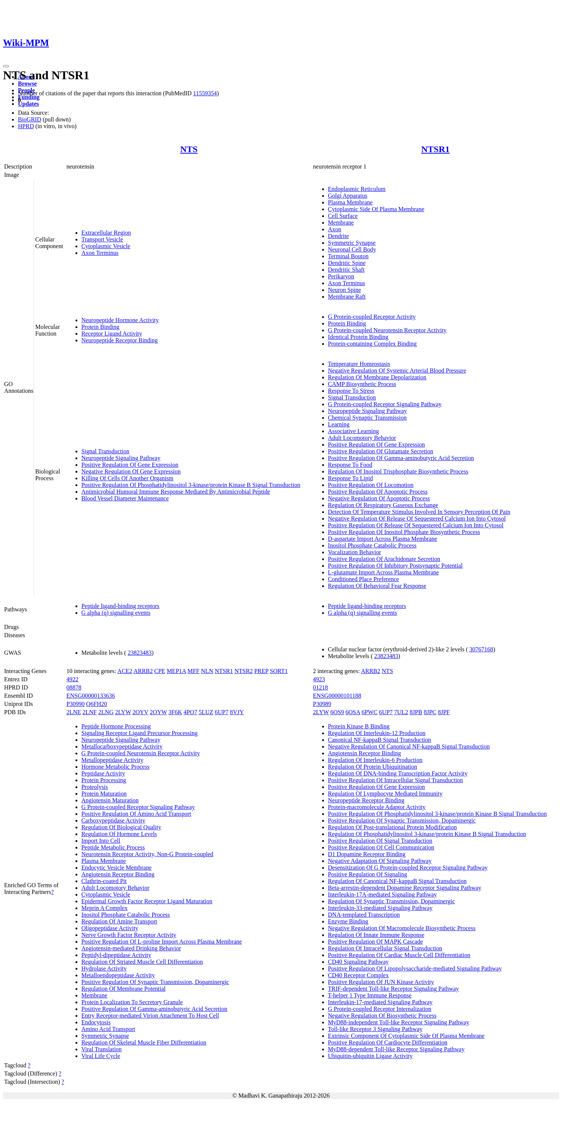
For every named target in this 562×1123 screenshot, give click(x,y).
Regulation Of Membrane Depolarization (377, 377)
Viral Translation (101, 1049)
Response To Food (350, 465)
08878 (74, 687)
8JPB (416, 712)
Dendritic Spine (347, 263)
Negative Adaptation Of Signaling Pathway (380, 861)
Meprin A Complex (104, 908)
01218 (320, 687)
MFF (194, 671)
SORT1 (279, 671)
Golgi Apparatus (347, 195)
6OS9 (337, 712)
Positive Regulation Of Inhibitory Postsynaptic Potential (395, 565)
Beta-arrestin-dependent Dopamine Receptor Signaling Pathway (405, 888)
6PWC (370, 712)
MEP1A (176, 671)
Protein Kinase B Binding (359, 726)
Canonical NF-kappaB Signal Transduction (379, 740)
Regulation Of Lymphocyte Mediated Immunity (385, 793)
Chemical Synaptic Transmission (367, 417)
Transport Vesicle (102, 239)
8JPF (444, 712)
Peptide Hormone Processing (116, 726)
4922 (72, 679)
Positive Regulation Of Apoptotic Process (378, 491)
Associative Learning (353, 431)
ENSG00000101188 (337, 695)
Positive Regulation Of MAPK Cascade (375, 941)
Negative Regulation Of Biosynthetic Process (382, 1015)
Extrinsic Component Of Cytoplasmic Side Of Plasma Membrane (406, 1036)
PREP (261, 671)
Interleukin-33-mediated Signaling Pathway (380, 908)
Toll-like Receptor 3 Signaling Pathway (375, 1029)
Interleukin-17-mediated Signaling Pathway (380, 1002)
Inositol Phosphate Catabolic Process (372, 545)
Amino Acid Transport (108, 1029)
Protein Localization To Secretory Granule (132, 1002)
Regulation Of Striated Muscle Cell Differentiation (142, 962)
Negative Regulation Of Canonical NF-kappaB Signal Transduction (409, 746)
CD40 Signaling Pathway (358, 962)
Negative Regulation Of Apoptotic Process (379, 498)
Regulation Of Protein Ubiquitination (372, 766)
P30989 (322, 704)
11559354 (205, 93)
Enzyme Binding (348, 921)
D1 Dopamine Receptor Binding (367, 854)
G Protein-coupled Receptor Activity (372, 317)
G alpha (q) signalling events (116, 613)
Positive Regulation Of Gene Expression (130, 465)
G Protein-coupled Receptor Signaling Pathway (385, 404)
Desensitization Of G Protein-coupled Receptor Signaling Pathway (408, 867)
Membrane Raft (347, 296)
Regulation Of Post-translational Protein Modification (392, 827)
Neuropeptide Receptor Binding (119, 340)
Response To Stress (351, 391)
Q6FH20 (96, 704)
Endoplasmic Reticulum (357, 189)
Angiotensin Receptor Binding (118, 874)
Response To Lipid (350, 478)
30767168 (481, 649)
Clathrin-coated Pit (104, 881)
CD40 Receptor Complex (358, 975)
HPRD (26, 126)
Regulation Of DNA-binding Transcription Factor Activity (398, 773)
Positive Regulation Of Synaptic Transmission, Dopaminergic (155, 982)
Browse (27, 83)
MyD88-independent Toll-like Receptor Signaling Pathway (398, 1022)
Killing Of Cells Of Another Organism (127, 478)
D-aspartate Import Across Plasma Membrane (382, 539)
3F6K (175, 712)
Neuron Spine (344, 290)
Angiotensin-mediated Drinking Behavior (131, 948)
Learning (339, 424)
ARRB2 (143, 671)
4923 (319, 679)
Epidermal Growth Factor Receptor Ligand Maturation (147, 901)
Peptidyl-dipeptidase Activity (116, 955)
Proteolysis (94, 787)
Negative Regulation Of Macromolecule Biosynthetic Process (402, 928)
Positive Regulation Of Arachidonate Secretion (384, 559)
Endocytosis (96, 1022)
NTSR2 (244, 671)
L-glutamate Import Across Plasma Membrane (383, 572)
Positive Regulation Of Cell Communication (381, 847)
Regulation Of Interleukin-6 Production (375, 760)
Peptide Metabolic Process (113, 847)
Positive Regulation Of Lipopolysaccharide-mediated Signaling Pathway (415, 968)
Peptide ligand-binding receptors (120, 606)
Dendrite (338, 236)
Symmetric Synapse (352, 243)
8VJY (237, 712)
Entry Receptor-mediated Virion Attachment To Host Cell (150, 1015)
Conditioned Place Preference (363, 579)
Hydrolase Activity (104, 968)
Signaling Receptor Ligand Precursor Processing (139, 733)
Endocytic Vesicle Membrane (116, 867)
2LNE (74, 712)
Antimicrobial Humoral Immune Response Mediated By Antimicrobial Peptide (175, 491)
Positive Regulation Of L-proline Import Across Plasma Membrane (161, 941)
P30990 (76, 704)
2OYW (158, 712)
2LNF (90, 712)
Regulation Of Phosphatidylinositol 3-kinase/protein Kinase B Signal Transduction (427, 834)
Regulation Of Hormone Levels (119, 834)
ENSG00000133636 (91, 695)
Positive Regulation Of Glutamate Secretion (380, 451)
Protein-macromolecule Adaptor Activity (377, 807)
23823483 (140, 653)
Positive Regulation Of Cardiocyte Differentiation (388, 1042)
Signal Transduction (105, 451)
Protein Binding (100, 327)
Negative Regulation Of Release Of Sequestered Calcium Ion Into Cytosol (417, 518)
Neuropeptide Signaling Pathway (121, 458)
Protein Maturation (104, 793)
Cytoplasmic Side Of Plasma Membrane (376, 209)
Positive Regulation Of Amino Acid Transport (136, 814)
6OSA (353, 712)
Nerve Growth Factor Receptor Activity (128, 935)
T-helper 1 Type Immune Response (370, 995)
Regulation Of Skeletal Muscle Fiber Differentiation (143, 1042)
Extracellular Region (106, 232)
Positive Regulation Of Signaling (367, 874)
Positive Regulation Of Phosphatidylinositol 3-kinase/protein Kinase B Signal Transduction (190, 485)
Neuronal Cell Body (352, 249)
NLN (207, 671)
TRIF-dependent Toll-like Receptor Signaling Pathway (393, 988)
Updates (28, 104)
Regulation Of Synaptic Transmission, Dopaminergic (391, 901)
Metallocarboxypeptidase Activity (122, 746)
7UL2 (401, 712)
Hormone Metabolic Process (115, 766)
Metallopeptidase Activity (112, 760)
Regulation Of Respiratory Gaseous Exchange (383, 505)
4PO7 (190, 712)
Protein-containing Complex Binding (372, 343)
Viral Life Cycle (100, 1056)
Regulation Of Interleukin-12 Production (377, 733)
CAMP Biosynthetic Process (362, 384)
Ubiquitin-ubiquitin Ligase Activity (370, 1056)
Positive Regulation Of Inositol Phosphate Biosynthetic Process (404, 532)
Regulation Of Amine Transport (119, 921)
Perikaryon (341, 276)
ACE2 (124, 671)
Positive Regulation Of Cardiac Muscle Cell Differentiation (399, 955)
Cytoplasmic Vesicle (105, 246)
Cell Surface (343, 216)
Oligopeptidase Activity (109, 928)
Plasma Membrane (350, 202)
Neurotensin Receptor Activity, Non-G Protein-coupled (147, 854)
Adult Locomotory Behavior (362, 438)
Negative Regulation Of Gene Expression (131, 471)
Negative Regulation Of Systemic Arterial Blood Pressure (397, 370)
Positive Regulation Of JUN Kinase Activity (381, 982)
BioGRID (29, 119)
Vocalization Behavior (354, 552)
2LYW (123, 712)
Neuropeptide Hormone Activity (120, 320)
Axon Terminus (99, 253)
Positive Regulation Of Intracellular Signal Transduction (395, 780)
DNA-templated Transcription (364, 914)
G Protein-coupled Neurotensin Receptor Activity (387, 330)
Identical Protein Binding (358, 337)
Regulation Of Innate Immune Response (376, 935)
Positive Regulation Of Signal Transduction (380, 840)
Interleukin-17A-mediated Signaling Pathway (382, 894)
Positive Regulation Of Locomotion (371, 485)
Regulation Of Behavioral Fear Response (377, 586)
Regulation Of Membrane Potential (123, 988)
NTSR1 (435, 149)
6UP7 (221, 712)
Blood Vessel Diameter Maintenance (125, 498)
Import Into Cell (100, 840)
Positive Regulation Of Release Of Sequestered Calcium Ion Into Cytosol (416, 525)
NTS (189, 149)
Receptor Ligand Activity (111, 333)
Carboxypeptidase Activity (113, 820)
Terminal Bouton (348, 256)
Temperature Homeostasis (359, 364)
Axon (335, 229)
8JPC (430, 712)
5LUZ (206, 712)
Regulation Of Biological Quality (121, 827)
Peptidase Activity (103, 773)
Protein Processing (103, 780)
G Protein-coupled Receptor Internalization (380, 1009)
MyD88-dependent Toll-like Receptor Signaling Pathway (396, 1049)
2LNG (106, 712)
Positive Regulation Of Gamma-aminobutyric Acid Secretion (401, 458)
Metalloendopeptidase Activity (118, 975)
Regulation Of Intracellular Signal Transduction (385, 948)
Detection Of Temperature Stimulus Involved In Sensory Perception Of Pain (419, 512)
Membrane (341, 222)
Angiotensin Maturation (110, 800)
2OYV (140, 712)
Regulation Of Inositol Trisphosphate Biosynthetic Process (398, 471)
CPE (159, 671)
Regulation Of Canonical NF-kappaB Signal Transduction (397, 881)
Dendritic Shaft (346, 269)
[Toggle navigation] (6, 66)
